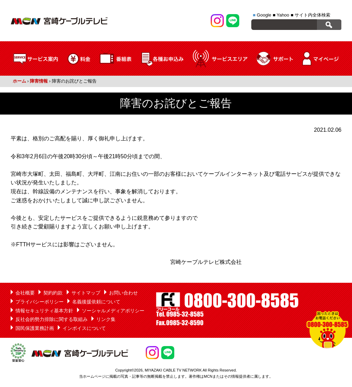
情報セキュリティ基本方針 (44, 310)
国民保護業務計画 (34, 328)
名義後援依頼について (96, 301)
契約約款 (53, 292)
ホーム (19, 81)
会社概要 (25, 292)
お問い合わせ (123, 292)
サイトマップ (86, 292)
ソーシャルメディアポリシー (113, 310)
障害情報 (39, 81)
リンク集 (106, 319)
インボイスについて (84, 328)
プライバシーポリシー (39, 301)
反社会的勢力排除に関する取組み (51, 319)
